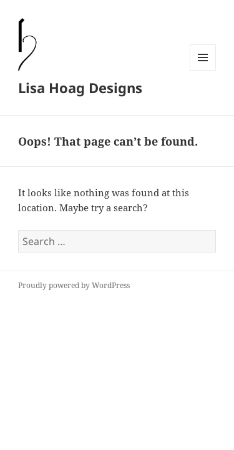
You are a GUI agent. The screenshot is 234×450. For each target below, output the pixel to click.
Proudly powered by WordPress (74, 285)
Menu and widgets (203, 70)
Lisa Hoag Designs (80, 87)
